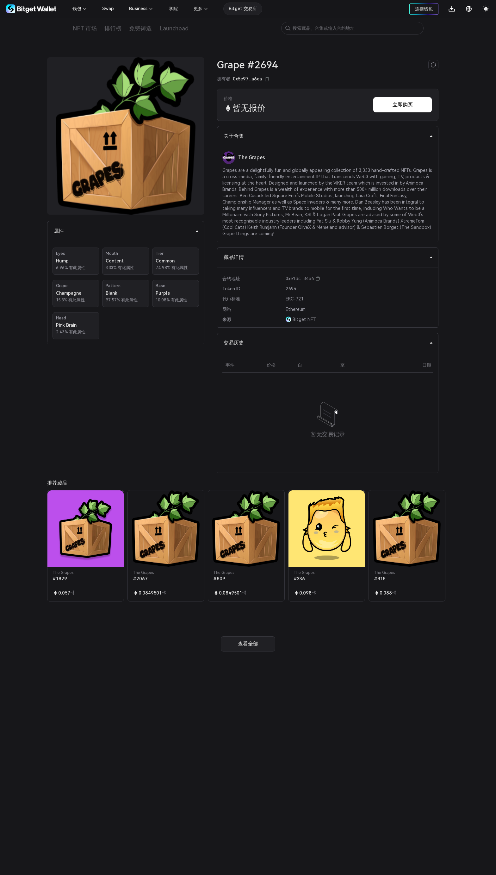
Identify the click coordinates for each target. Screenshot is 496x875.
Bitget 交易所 (243, 8)
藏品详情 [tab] (328, 257)
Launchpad (174, 28)
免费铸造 (140, 28)
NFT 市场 (84, 28)
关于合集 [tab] (328, 136)
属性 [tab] (126, 231)
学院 (173, 8)
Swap (108, 8)
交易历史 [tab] (328, 343)
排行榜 (112, 28)
